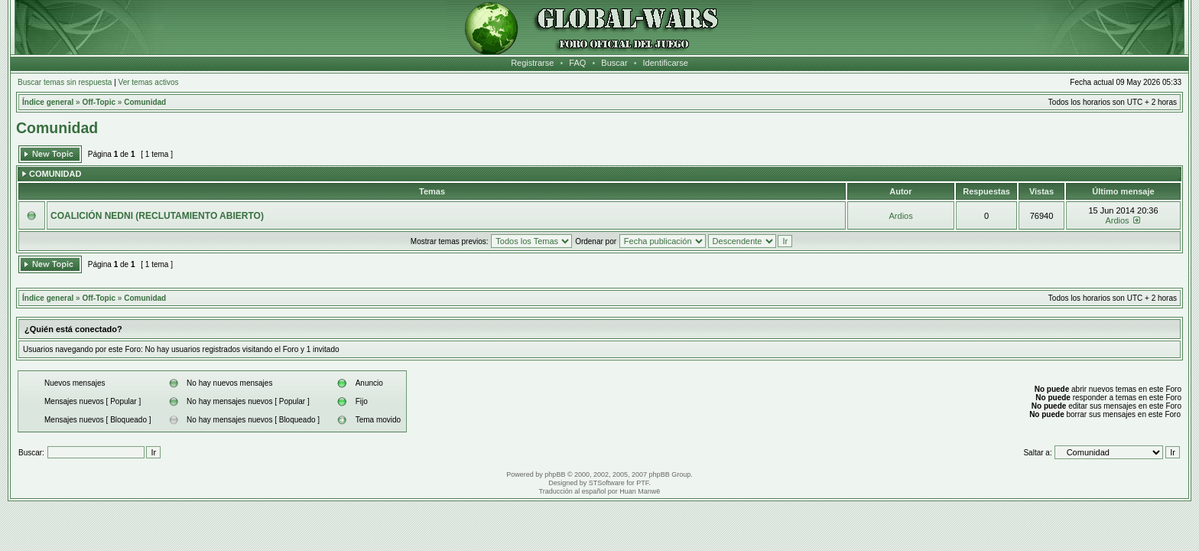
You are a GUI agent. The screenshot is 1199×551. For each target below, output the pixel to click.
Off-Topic (98, 102)
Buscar (614, 62)
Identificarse (665, 62)
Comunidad (145, 102)
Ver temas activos (149, 82)
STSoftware (607, 483)
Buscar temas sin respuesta (65, 82)
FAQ (577, 62)
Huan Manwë (639, 491)
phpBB (554, 474)
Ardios (901, 215)
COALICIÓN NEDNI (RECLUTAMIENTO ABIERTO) (157, 215)
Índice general (47, 102)
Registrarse (532, 62)
